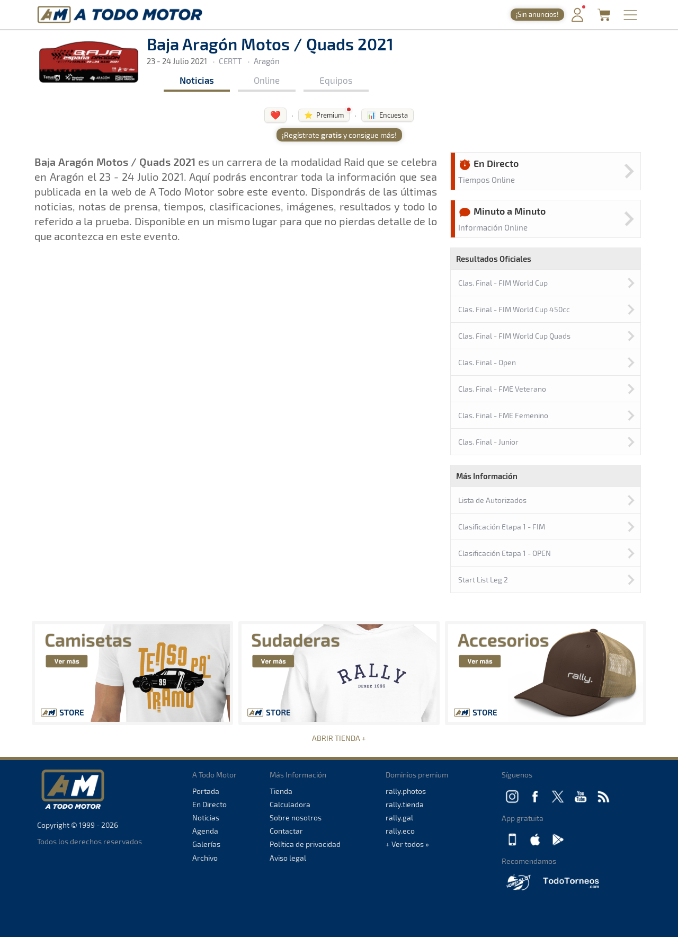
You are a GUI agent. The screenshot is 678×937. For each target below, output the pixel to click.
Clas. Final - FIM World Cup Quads (514, 335)
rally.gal (399, 817)
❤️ (275, 115)
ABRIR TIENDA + (339, 737)
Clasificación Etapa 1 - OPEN (504, 553)
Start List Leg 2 (483, 579)
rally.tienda (405, 804)
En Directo (209, 804)
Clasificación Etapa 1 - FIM (501, 526)
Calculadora (290, 804)
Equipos (336, 80)
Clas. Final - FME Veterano (502, 388)
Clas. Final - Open (487, 362)
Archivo (205, 857)
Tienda (281, 790)
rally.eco (400, 830)
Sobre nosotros (296, 817)
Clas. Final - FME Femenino (503, 415)
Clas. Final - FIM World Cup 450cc (514, 309)
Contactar (286, 830)
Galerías (206, 843)
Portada (205, 790)
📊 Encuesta (387, 115)
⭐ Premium (324, 115)
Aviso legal (288, 857)
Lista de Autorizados (492, 500)
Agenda (205, 830)
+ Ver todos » (407, 843)
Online (267, 80)
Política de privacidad (305, 843)
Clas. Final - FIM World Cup (503, 282)
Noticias (197, 80)
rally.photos (406, 790)
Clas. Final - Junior (488, 441)
